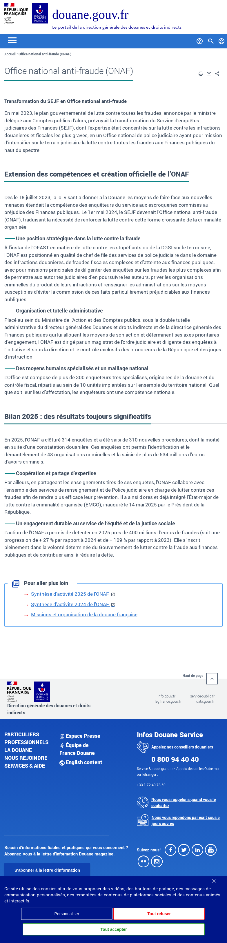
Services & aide (24, 765)
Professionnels (26, 742)
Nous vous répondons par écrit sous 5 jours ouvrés (186, 820)
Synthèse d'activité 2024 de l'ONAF (70, 604)
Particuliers (21, 734)
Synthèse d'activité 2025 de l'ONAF (70, 593)
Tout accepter (114, 929)
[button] (201, 73)
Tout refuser (159, 913)
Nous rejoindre (25, 757)
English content (80, 762)
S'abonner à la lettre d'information (47, 870)
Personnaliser (67, 913)
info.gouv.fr (166, 696)
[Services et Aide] (200, 40)
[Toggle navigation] (12, 40)
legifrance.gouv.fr (168, 701)
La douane (18, 749)
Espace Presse (79, 735)
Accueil (10, 54)
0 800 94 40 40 (175, 759)
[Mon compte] (221, 40)
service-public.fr (202, 696)
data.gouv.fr (205, 701)
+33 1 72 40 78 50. (151, 784)
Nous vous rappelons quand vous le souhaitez (183, 802)
